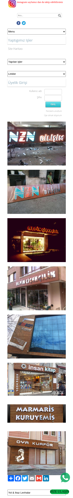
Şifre (39, 97)
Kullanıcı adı (35, 91)
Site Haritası (15, 49)
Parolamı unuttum (54, 111)
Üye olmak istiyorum (53, 115)
